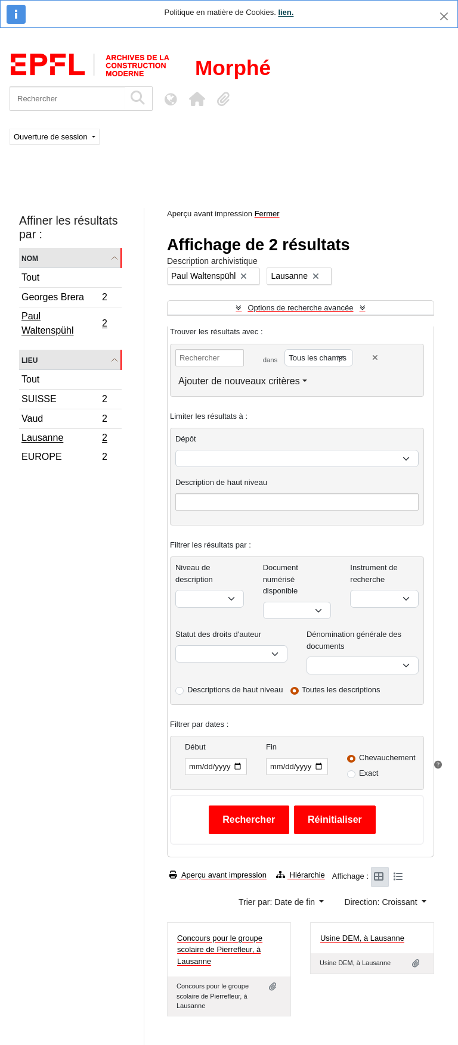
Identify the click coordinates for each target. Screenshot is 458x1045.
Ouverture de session (51, 136)
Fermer (267, 213)
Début (195, 746)
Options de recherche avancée (300, 307)
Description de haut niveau (221, 482)
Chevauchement (387, 757)
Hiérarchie (300, 874)
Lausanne (64, 439)
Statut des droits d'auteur (218, 634)
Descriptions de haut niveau (235, 689)
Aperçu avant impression (218, 874)
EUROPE (64, 458)
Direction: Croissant (381, 902)
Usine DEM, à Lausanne (362, 938)
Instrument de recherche (374, 573)
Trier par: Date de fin (278, 902)
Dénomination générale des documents (354, 640)
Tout (30, 277)
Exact (369, 773)
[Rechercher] (67, 98)
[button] (197, 99)
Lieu (29, 359)
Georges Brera (64, 298)
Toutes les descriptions (341, 689)
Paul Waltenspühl (64, 323)
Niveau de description (194, 573)
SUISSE (64, 400)
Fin (271, 746)
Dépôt (185, 438)
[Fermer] (444, 16)
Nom (29, 257)
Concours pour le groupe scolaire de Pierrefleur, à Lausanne (219, 950)
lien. (285, 12)
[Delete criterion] (375, 357)
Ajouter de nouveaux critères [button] (239, 381)
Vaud (64, 420)
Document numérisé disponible (280, 579)
